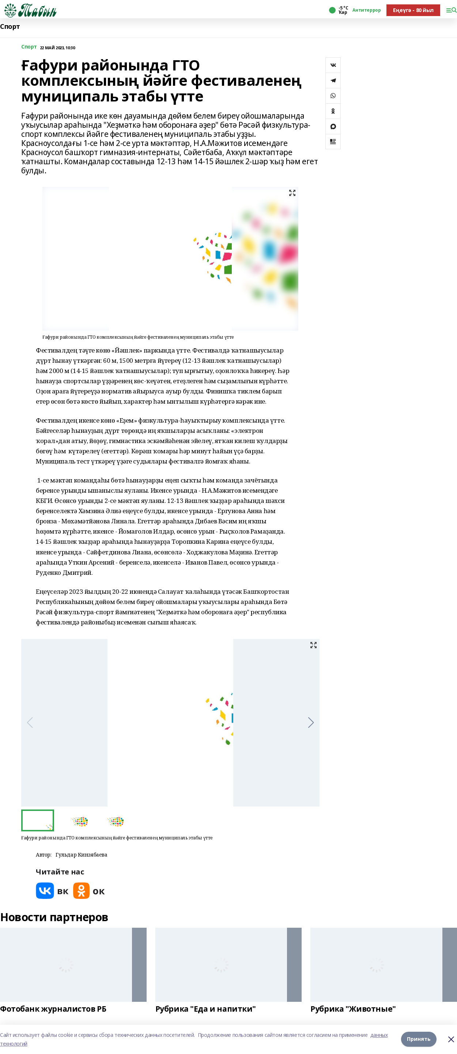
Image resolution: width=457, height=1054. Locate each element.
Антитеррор (366, 10)
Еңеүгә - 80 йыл (413, 10)
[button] (311, 723)
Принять (419, 1039)
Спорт (10, 26)
